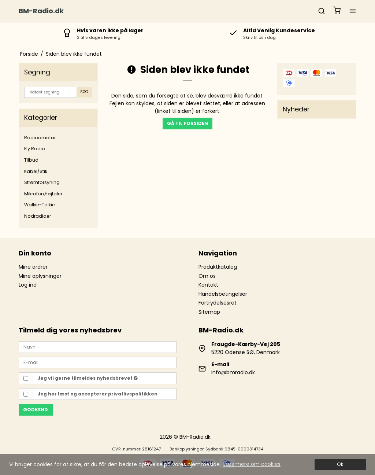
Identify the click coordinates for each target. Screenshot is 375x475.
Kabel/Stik (35, 171)
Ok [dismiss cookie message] (340, 464)
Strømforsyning (42, 182)
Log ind (28, 284)
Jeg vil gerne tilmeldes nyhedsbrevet (88, 378)
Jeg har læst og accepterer (97, 394)
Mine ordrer (33, 266)
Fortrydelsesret (217, 302)
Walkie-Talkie (39, 205)
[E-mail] (98, 362)
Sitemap (209, 312)
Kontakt (208, 284)
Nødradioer (37, 216)
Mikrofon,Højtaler (43, 194)
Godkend (35, 409)
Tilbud (31, 160)
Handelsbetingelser (222, 294)
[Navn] (98, 346)
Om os (207, 276)
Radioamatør (40, 138)
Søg (84, 92)
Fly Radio (34, 149)
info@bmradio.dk (233, 372)
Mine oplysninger (40, 276)
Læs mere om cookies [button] (252, 464)
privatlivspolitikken (132, 394)
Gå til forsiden (187, 123)
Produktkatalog (217, 266)
